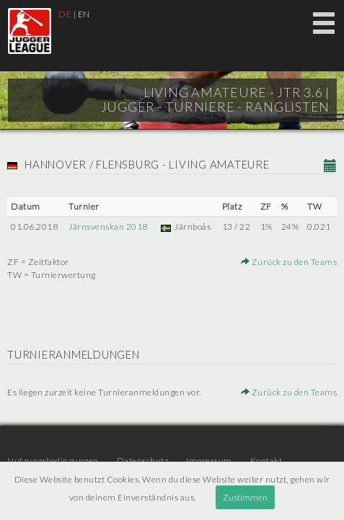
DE (64, 14)
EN (84, 14)
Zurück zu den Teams (289, 261)
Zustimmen (245, 497)
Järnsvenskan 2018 (108, 226)
